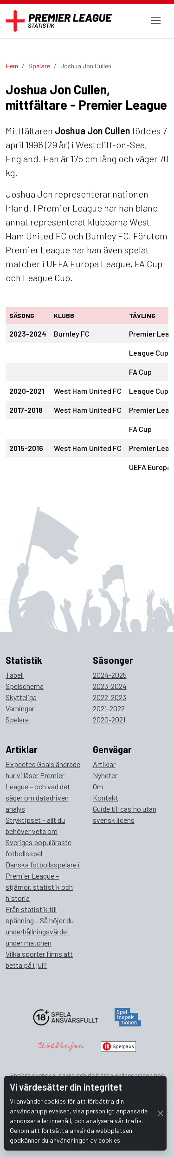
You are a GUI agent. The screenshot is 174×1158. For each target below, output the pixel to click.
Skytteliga (21, 697)
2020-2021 (109, 719)
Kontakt (105, 797)
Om (98, 786)
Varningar (20, 708)
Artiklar (104, 764)
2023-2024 (110, 686)
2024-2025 (110, 674)
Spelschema (25, 686)
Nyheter (105, 775)
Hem (12, 66)
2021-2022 (109, 708)
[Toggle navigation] (155, 21)
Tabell (15, 674)
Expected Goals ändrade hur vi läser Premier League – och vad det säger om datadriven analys (43, 786)
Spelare (39, 66)
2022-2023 (109, 697)
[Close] (160, 1113)
